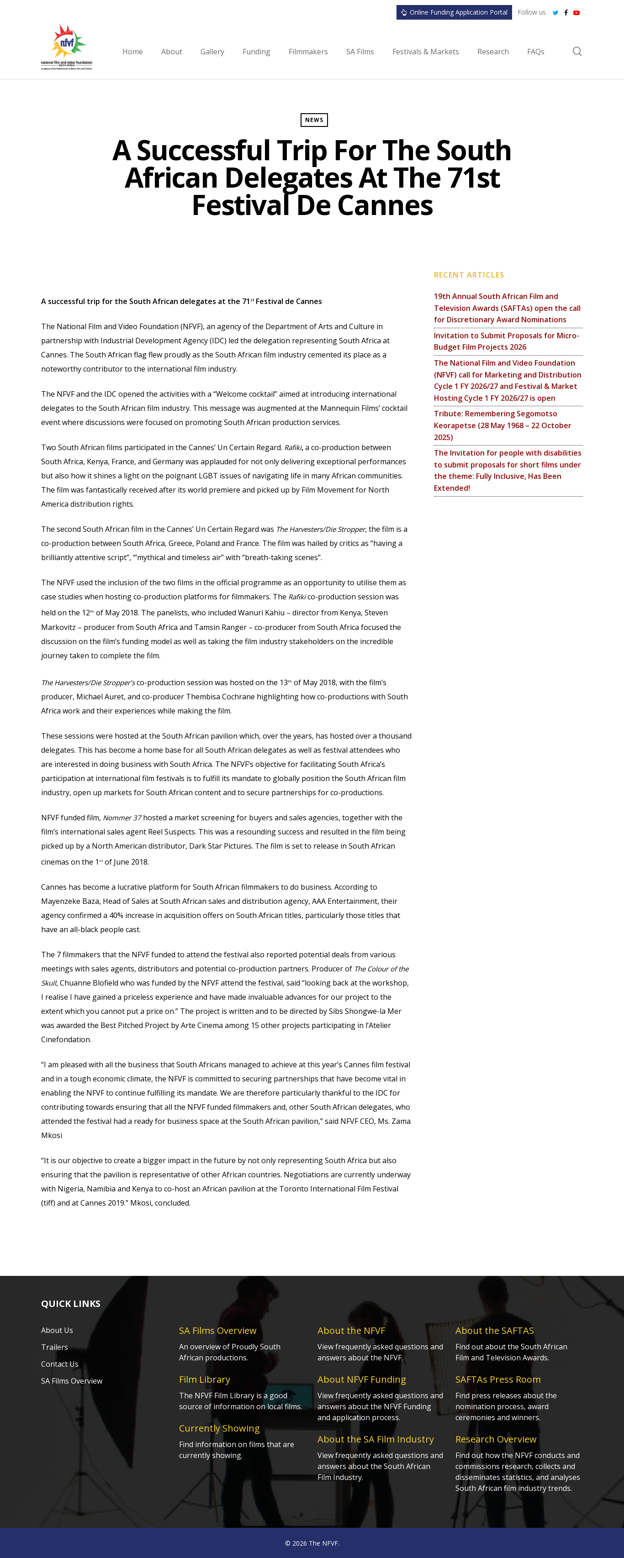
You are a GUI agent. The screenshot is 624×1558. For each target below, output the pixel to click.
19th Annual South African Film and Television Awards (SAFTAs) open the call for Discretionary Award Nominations (507, 308)
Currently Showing (219, 1428)
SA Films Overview (71, 1381)
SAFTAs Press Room (498, 1379)
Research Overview (496, 1439)
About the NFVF (351, 1330)
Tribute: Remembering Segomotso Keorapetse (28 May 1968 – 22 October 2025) (502, 425)
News (314, 120)
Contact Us (60, 1364)
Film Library (204, 1379)
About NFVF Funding (361, 1379)
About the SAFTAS (494, 1330)
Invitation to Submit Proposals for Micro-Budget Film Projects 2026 (506, 341)
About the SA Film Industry (375, 1439)
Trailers (54, 1347)
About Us (57, 1330)
